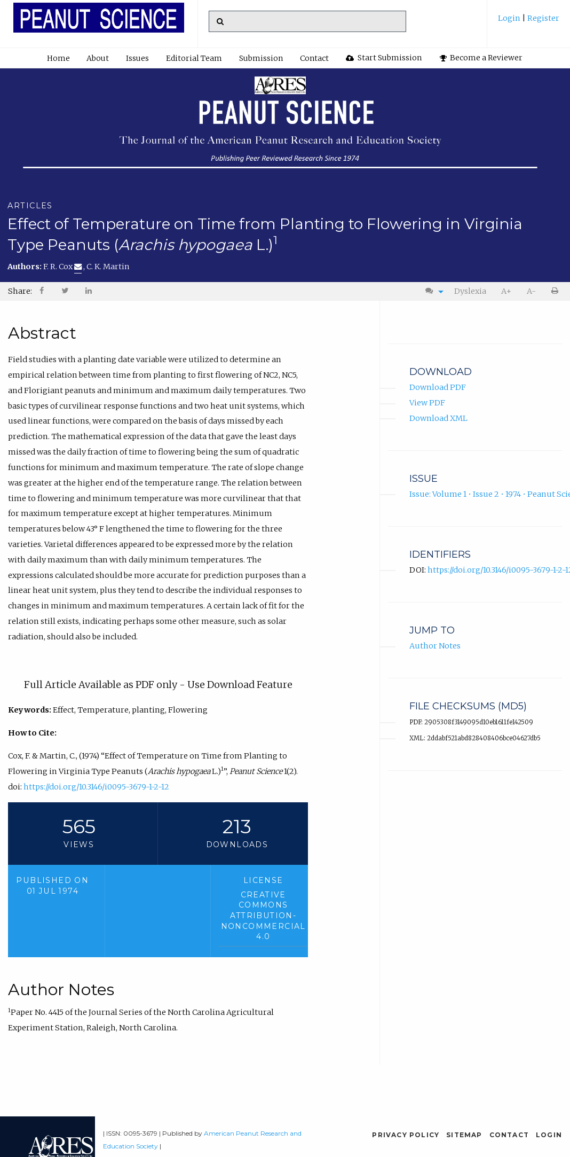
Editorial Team (194, 58)
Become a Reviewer (481, 57)
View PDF (427, 403)
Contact (314, 58)
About (97, 58)
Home (58, 58)
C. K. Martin (108, 266)
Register (542, 18)
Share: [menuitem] (20, 291)
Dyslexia (470, 291)
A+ (506, 291)
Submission (261, 58)
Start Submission (384, 57)
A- (531, 291)
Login (510, 18)
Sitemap (464, 1135)
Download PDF (437, 387)
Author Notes (435, 646)
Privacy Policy (405, 1135)
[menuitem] (528, 22)
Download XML (438, 418)
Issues (137, 58)
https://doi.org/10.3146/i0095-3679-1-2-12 (96, 787)
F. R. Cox (62, 266)
